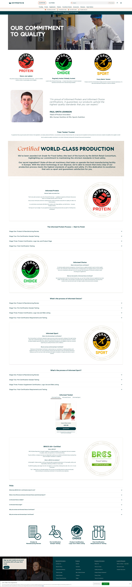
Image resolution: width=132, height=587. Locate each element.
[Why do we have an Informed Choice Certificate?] (66, 509)
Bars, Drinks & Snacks (80, 572)
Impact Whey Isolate (66, 423)
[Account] (117, 3)
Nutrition (78, 566)
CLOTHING (52, 3)
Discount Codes (120, 566)
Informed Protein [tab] (56, 397)
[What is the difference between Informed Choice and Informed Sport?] (66, 495)
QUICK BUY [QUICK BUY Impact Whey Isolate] (66, 428)
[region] (66, 584)
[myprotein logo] (16, 3)
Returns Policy (59, 566)
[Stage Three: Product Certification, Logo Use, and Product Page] (66, 241)
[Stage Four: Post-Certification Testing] (66, 246)
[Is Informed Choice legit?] (66, 504)
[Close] (130, 583)
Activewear (78, 569)
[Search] (72, 2)
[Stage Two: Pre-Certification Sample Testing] (66, 236)
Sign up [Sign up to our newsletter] (6, 567)
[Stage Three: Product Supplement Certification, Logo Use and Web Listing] (66, 384)
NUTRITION (42, 3)
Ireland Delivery (59, 575)
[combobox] (92, 2)
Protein (77, 563)
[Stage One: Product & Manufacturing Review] (66, 231)
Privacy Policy (98, 575)
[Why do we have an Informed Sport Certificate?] (66, 514)
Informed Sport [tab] (76, 397)
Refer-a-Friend (123, 564)
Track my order (59, 572)
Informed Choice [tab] (66, 397)
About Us (97, 563)
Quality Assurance (99, 569)
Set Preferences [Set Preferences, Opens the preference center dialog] (97, 583)
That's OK (105, 583)
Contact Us (58, 563)
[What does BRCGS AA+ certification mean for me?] (66, 490)
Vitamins (78, 575)
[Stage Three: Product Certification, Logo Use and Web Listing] (66, 312)
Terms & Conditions (99, 578)
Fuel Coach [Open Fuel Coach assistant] (111, 2)
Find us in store (98, 566)
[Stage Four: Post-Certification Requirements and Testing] (66, 317)
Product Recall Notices (61, 578)
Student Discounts (121, 569)
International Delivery (60, 569)
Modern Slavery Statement (100, 572)
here (43, 585)
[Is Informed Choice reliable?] (66, 499)
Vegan (77, 578)
